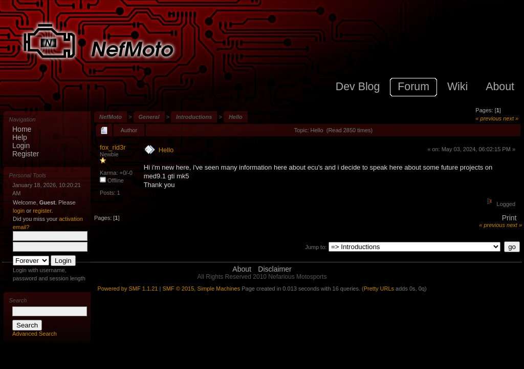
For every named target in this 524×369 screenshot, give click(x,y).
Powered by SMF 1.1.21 (127, 288)
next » (510, 118)
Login (21, 145)
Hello (236, 117)
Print (509, 218)
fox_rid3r (113, 147)
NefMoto (110, 117)
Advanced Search (34, 334)
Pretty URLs (379, 288)
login (19, 211)
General (149, 117)
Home (21, 129)
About (241, 269)
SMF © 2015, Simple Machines (201, 288)
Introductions (194, 117)
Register (25, 154)
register (42, 211)
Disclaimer (274, 269)
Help (19, 137)
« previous (488, 118)
